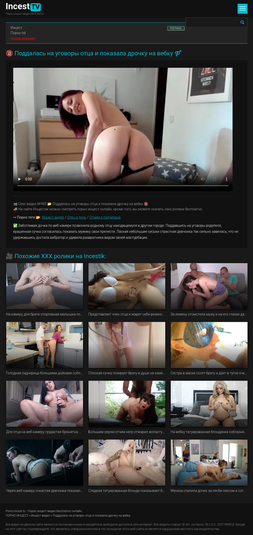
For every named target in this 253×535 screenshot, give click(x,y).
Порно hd (18, 33)
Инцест (16, 28)
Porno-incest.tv (15, 511)
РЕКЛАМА (176, 28)
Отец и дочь (76, 217)
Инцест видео (53, 217)
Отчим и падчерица (104, 217)
